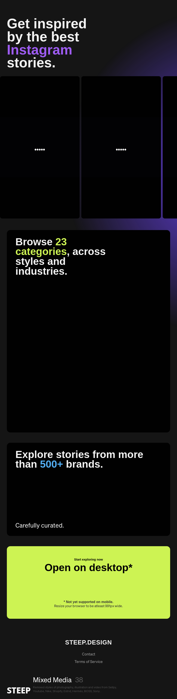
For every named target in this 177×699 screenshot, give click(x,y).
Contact (88, 654)
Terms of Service (88, 662)
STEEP (18, 690)
